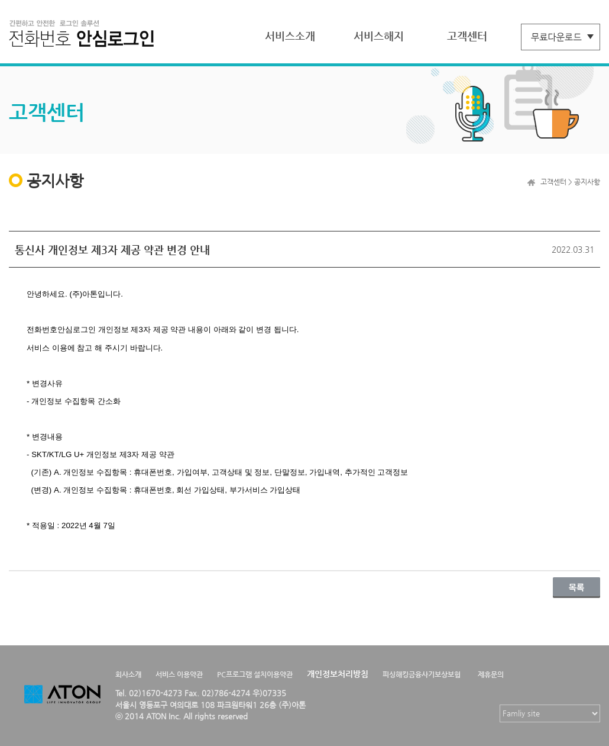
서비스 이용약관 (179, 674)
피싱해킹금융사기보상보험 (422, 674)
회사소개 (128, 674)
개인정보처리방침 (337, 674)
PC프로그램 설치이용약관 (255, 674)
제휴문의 (491, 674)
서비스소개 (290, 36)
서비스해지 (379, 36)
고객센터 (467, 36)
